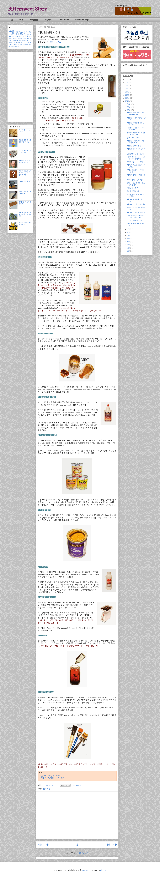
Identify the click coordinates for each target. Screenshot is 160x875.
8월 (128, 232)
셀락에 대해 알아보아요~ (50, 776)
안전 (18, 42)
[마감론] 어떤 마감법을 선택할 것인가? (25, 162)
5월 (128, 241)
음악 (10, 38)
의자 (24, 38)
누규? (21, 20)
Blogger (103, 870)
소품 (30, 36)
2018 (127, 86)
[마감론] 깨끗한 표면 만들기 (136, 204)
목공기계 (18, 36)
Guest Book (63, 20)
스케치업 (25, 36)
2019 (127, 82)
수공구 (12, 34)
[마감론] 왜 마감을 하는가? (136, 212)
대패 (28, 38)
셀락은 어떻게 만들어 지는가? (52, 778)
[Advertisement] (77, 809)
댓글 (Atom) (83, 853)
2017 (127, 89)
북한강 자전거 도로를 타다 (135, 162)
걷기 (27, 34)
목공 (48, 789)
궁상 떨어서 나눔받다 (134, 138)
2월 (128, 251)
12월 (129, 104)
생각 (14, 40)
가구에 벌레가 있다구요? (135, 180)
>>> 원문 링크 (55, 42)
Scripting (16, 44)
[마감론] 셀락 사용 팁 (134, 146)
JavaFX (18, 40)
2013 (127, 101)
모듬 (17, 46)
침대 (22, 42)
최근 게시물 (43, 845)
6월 (128, 238)
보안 (28, 44)
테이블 (20, 38)
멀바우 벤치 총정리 (133, 191)
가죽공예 (13, 46)
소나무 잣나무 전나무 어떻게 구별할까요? (25, 214)
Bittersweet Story (27, 9)
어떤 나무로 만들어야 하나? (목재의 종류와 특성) (25, 173)
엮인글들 (34, 20)
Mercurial (28, 40)
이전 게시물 (111, 845)
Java (10, 44)
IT (26, 32)
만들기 (22, 32)
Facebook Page (82, 20)
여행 (17, 32)
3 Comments (78, 785)
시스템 (29, 42)
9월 (128, 229)
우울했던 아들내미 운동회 (135, 154)
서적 (20, 44)
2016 (127, 92)
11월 (129, 107)
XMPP (25, 44)
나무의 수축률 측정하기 (134, 220)
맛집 (17, 34)
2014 (127, 98)
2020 (127, 79)
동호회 (11, 42)
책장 (23, 40)
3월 (128, 248)
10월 (129, 110)
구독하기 (48, 20)
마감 (44, 789)
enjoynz (85, 870)
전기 (15, 42)
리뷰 (25, 42)
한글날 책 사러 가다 (133, 188)
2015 (127, 95)
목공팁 (23, 34)
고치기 (15, 38)
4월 (128, 245)
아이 (13, 36)
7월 (128, 235)
